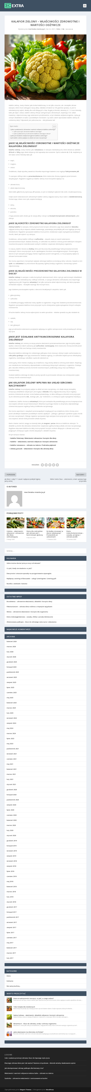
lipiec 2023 (10, 738)
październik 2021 (13, 749)
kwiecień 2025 (12, 703)
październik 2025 (13, 672)
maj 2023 (10, 744)
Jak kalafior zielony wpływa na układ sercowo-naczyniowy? (29, 138)
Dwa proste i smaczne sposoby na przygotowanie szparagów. (29, 573)
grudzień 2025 (12, 662)
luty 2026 (10, 652)
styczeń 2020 (11, 835)
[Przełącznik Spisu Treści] (53, 126)
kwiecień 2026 (12, 641)
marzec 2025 (11, 708)
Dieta (58, 29)
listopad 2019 (11, 846)
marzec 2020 (11, 825)
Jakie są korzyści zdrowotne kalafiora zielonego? (28, 131)
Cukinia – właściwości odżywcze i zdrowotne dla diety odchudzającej (15, 534)
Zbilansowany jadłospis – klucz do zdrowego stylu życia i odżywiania (31, 622)
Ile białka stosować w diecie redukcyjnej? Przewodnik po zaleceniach (55, 534)
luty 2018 (10, 897)
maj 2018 (10, 881)
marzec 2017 (11, 953)
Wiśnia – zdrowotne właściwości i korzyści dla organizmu (27, 612)
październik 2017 (13, 917)
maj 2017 (10, 943)
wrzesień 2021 (12, 754)
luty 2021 (10, 779)
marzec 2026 (11, 647)
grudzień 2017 (12, 907)
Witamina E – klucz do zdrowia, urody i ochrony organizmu (34, 1024)
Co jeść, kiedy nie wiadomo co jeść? (19, 568)
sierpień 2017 (11, 927)
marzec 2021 (11, 774)
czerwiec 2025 (12, 693)
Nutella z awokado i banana (17, 584)
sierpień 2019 (11, 856)
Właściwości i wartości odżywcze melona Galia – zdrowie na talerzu (29, 1073)
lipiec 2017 (10, 932)
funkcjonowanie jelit (72, 171)
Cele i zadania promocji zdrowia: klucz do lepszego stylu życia (27, 1058)
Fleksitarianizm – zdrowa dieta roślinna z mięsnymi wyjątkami (29, 607)
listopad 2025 (11, 667)
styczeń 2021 (11, 784)
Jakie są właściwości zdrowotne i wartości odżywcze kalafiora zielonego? (33, 129)
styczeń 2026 (11, 657)
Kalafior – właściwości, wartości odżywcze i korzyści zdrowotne (33, 442)
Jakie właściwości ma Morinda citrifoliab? (28, 1032)
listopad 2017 (11, 912)
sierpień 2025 (11, 682)
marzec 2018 (11, 892)
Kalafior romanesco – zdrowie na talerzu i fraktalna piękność (33, 445)
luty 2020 (10, 830)
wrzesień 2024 (12, 718)
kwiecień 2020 (12, 820)
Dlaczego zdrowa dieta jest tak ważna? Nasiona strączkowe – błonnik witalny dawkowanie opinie (40, 1063)
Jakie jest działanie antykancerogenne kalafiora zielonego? (29, 136)
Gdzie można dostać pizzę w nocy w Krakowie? (24, 563)
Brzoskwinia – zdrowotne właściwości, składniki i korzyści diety (29, 601)
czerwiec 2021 (12, 759)
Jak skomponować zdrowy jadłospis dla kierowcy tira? (24, 1068)
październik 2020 (13, 800)
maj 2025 (10, 698)
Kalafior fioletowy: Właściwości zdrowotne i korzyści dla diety (33, 438)
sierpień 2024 (11, 723)
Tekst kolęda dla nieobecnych (24, 1007)
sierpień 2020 (11, 805)
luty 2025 (10, 713)
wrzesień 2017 (12, 922)
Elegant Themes (25, 1090)
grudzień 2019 (12, 841)
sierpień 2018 (11, 866)
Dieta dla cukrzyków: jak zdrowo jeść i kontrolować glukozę (35, 533)
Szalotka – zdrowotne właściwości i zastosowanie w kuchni (26, 1078)
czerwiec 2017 (12, 938)
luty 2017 (10, 958)
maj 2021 (10, 764)
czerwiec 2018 (12, 876)
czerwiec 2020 (12, 815)
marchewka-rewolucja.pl (36, 29)
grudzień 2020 (12, 790)
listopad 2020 (11, 795)
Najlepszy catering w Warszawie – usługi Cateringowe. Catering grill (31, 579)
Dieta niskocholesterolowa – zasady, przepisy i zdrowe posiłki (75, 534)
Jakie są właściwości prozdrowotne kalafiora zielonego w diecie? (32, 133)
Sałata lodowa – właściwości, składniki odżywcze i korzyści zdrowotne (38, 1015)
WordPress (50, 1090)
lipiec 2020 (10, 810)
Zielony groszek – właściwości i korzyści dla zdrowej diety (31, 449)
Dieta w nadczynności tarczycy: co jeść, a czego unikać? (33, 998)
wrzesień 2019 (12, 851)
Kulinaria (10, 981)
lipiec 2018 (10, 871)
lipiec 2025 (10, 687)
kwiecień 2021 (12, 769)
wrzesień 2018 (12, 861)
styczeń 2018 (11, 902)
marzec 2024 (11, 733)
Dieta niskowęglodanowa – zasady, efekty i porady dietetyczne (30, 617)
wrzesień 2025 (12, 677)
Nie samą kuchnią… (14, 986)
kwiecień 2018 (12, 887)
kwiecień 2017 (12, 948)
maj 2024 (10, 728)
